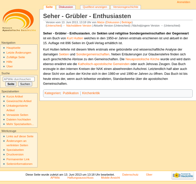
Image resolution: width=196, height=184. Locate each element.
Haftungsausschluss (80, 177)
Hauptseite (13, 47)
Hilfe (9, 61)
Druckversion (14, 154)
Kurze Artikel (14, 96)
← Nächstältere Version (77, 25)
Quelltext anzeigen (95, 6)
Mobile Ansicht (110, 177)
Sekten (64, 54)
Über (9, 66)
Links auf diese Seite (19, 136)
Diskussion (112, 22)
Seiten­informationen (19, 163)
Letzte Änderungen (18, 52)
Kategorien (52, 93)
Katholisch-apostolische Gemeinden (103, 64)
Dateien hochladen (18, 119)
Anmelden (183, 2)
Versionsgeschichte (125, 6)
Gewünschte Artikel (18, 101)
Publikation (71, 93)
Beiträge (127, 22)
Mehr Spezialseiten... (20, 124)
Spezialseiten (15, 149)
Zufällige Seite (15, 57)
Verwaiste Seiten (17, 114)
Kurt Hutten (75, 38)
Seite (49, 6)
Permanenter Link (17, 159)
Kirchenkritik (91, 93)
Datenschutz (130, 174)
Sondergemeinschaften (92, 54)
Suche (6, 73)
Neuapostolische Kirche (143, 59)
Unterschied (54, 25)
